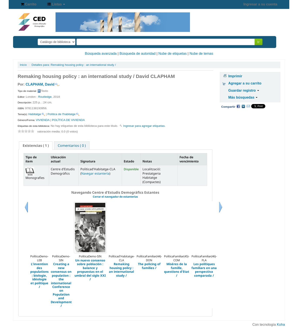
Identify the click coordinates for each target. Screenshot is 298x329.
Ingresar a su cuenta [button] (260, 4)
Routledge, (45, 96)
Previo (26, 212)
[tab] (35, 145)
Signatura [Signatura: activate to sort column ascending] (87, 161)
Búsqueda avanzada (101, 53)
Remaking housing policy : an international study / (74, 64)
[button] (28, 4)
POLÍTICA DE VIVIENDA (68, 120)
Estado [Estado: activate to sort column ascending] (129, 161)
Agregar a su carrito (244, 83)
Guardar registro (243, 90)
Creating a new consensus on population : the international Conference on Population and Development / (61, 285)
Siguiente (220, 212)
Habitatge (34, 114)
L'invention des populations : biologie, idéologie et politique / (39, 275)
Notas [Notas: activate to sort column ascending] (147, 161)
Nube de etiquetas (172, 53)
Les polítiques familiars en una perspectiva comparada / (204, 269)
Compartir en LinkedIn (243, 106)
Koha (281, 324)
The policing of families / (149, 266)
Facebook (238, 106)
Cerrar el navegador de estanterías (115, 196)
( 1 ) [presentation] (36, 145)
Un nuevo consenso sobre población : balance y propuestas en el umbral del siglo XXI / (90, 269)
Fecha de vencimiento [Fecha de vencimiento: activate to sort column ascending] (189, 159)
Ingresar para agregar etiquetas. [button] (144, 125)
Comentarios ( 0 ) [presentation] (72, 145)
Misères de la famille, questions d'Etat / (176, 269)
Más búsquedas (242, 97)
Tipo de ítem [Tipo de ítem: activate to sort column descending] (31, 159)
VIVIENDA (42, 120)
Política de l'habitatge (61, 114)
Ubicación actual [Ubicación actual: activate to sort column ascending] (58, 159)
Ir (258, 42)
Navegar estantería (95, 173)
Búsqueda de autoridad (138, 53)
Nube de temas (201, 53)
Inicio (23, 64)
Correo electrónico (248, 106)
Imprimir (235, 76)
